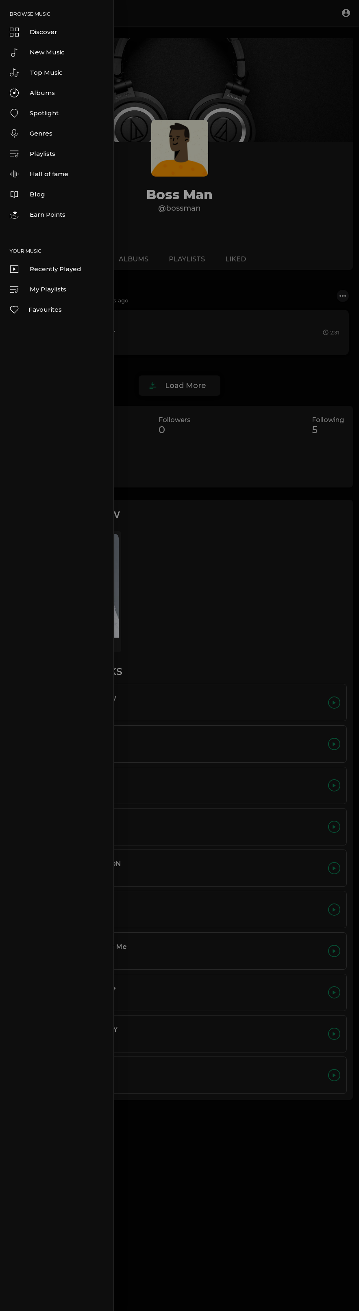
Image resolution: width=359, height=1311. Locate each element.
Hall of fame (39, 174)
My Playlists (38, 289)
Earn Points (37, 214)
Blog (27, 194)
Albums (32, 92)
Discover (33, 32)
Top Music (36, 72)
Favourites (35, 309)
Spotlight (34, 113)
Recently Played (45, 269)
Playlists (32, 153)
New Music (37, 52)
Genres (31, 133)
